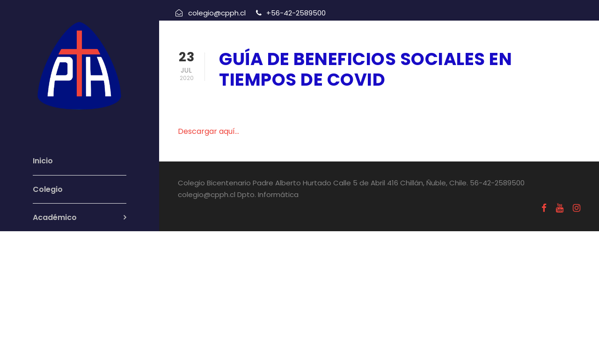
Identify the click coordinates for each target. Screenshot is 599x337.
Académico (55, 217)
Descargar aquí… (208, 131)
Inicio (43, 160)
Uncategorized (315, 104)
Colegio (48, 189)
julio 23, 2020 (245, 104)
